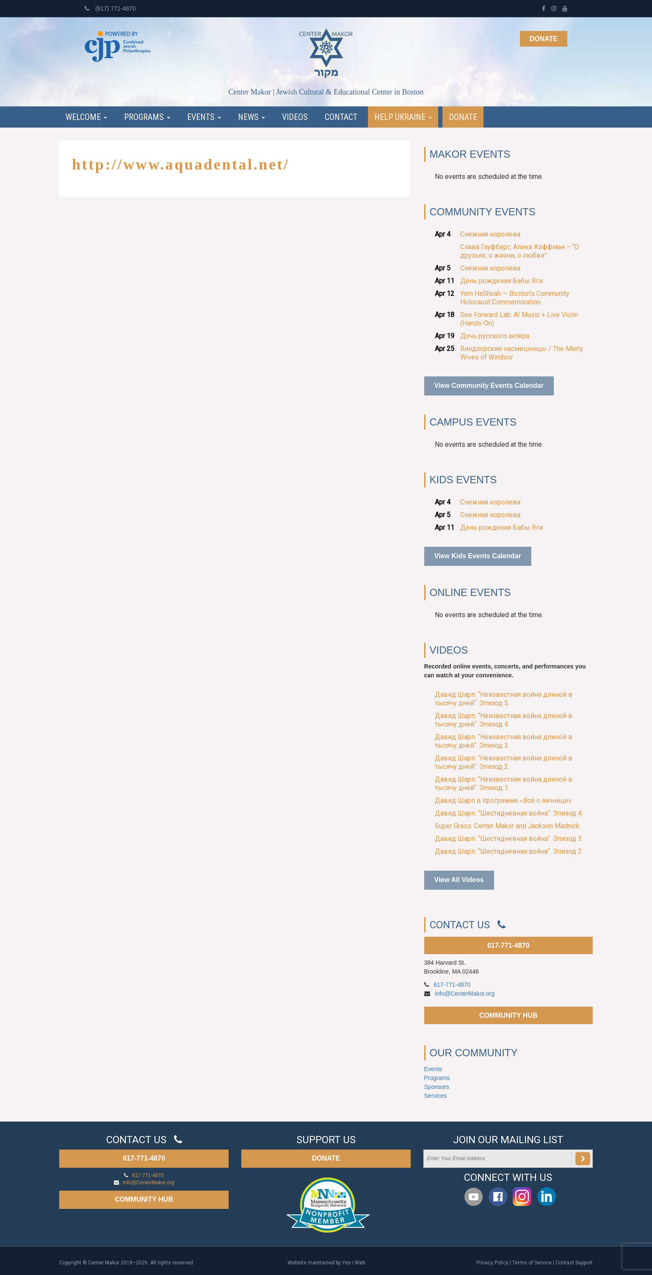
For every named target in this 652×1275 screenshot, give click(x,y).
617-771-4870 (508, 945)
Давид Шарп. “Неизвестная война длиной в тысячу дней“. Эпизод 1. (503, 783)
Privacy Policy (492, 1263)
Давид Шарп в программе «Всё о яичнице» (503, 800)
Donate (544, 38)
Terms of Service (532, 1263)
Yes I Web (353, 1263)
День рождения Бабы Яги (501, 281)
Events (204, 117)
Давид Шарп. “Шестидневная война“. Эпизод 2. (509, 851)
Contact (341, 117)
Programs (147, 117)
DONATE (326, 1158)
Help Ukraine (403, 117)
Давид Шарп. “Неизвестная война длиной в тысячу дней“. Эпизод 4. (503, 720)
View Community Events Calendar (489, 385)
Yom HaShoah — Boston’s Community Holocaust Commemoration (514, 298)
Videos (295, 117)
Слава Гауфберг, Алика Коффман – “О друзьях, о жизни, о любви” (519, 251)
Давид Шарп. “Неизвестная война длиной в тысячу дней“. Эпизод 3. (503, 741)
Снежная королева (490, 234)
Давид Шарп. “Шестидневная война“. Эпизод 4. (509, 813)
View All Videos (459, 879)
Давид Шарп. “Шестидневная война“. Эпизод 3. (509, 839)
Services (435, 1095)
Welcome (86, 117)
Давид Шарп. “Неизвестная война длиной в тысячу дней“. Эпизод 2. (503, 762)
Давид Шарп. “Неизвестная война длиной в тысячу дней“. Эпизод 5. (503, 698)
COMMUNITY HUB (508, 1015)
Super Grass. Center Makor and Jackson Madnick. (508, 826)
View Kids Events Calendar (477, 556)
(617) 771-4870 (110, 8)
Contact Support (574, 1263)
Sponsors (436, 1086)
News (251, 117)
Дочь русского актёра (494, 336)
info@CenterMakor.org (465, 993)
